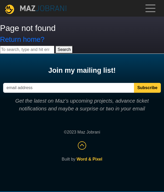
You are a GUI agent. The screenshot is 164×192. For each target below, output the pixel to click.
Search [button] (64, 49)
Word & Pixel (89, 159)
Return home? (22, 39)
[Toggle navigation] (150, 8)
